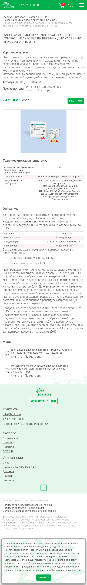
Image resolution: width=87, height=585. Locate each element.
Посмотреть (33, 356)
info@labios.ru (12, 414)
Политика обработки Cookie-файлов (24, 507)
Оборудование (11, 438)
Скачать (16, 356)
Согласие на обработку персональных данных (29, 510)
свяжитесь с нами (43, 401)
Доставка (8, 471)
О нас (6, 462)
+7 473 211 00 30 (28, 5)
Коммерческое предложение (19, 467)
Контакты (8, 480)
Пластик (8, 442)
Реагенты (8, 446)
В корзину (76, 100)
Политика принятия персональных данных (27, 504)
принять (43, 577)
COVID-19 (8, 451)
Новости (8, 475)
